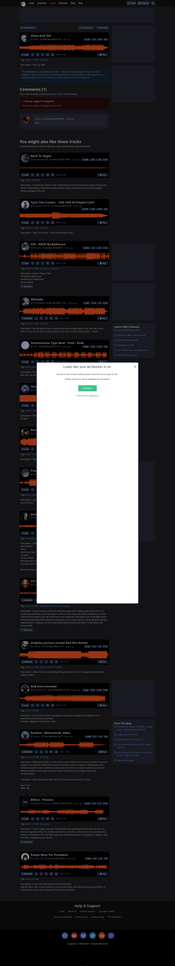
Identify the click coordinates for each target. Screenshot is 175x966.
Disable (87, 388)
